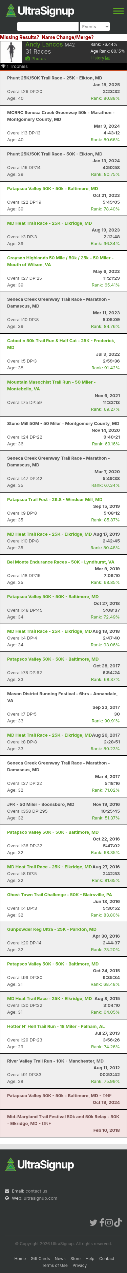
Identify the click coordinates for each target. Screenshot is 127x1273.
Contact (106, 1258)
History (100, 57)
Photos (35, 58)
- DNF (59, 1095)
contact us (36, 1191)
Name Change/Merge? (68, 37)
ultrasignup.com (40, 1198)
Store (75, 1258)
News (60, 1258)
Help (89, 1258)
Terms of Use (55, 1265)
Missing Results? (19, 37)
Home (20, 1258)
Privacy (79, 1265)
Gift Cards (40, 1258)
